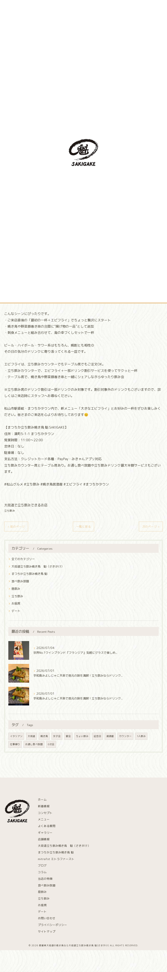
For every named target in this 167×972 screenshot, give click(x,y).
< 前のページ (16, 526)
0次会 (51, 744)
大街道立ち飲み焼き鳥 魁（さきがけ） (37, 566)
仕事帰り (15, 744)
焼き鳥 (44, 736)
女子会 (57, 736)
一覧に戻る (83, 526)
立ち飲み (9, 510)
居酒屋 (110, 736)
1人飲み (141, 736)
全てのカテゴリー (23, 559)
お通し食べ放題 (34, 744)
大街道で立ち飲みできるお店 (25, 505)
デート (15, 611)
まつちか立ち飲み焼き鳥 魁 (29, 574)
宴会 (68, 736)
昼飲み (15, 589)
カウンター (125, 736)
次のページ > (151, 526)
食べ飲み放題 (20, 581)
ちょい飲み (82, 736)
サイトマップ (46, 931)
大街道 (31, 736)
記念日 (97, 736)
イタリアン (16, 736)
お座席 (15, 603)
